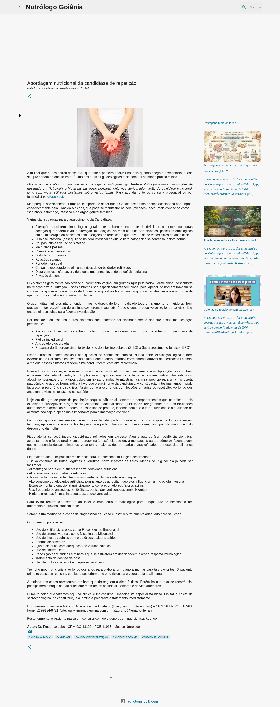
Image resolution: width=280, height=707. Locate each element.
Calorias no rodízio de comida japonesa (229, 309)
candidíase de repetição (92, 637)
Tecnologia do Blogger (140, 701)
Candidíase (63, 637)
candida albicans (40, 637)
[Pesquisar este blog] (241, 7)
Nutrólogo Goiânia (54, 7)
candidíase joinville (155, 637)
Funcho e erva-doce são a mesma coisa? (230, 240)
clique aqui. (55, 196)
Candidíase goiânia (125, 637)
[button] (29, 97)
